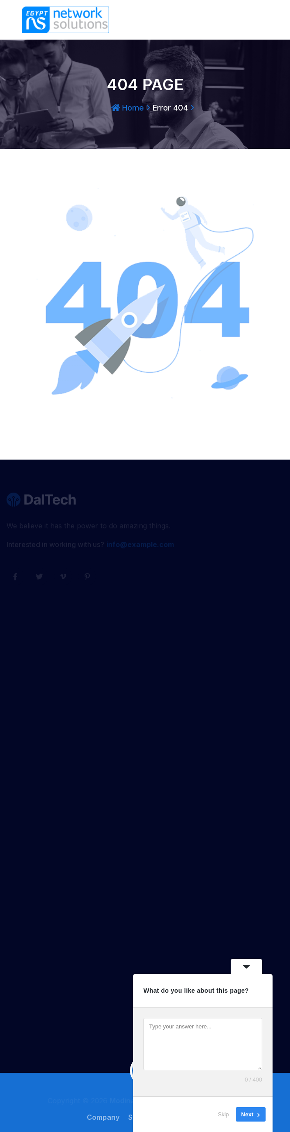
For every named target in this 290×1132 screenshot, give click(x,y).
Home (127, 107)
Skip (223, 1114)
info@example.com (140, 546)
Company (105, 1117)
